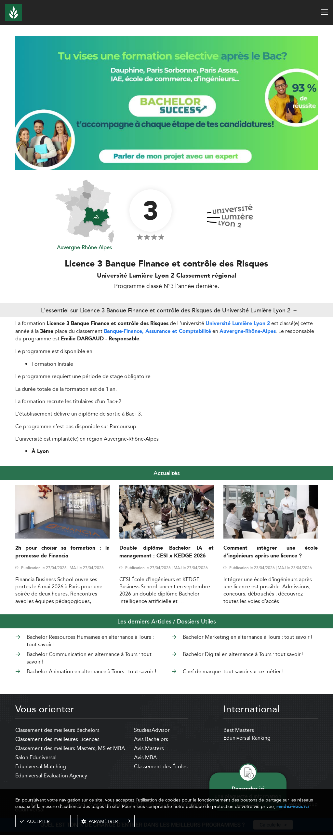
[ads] (166, 168)
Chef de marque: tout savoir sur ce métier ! (233, 671)
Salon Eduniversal (36, 757)
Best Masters (238, 730)
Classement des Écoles (161, 766)
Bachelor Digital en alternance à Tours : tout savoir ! (243, 654)
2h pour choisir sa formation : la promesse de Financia (62, 552)
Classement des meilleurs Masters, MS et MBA (70, 748)
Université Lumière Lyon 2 (238, 324)
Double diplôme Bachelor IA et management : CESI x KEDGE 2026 (166, 552)
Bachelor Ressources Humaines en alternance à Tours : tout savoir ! (90, 640)
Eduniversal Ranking (247, 738)
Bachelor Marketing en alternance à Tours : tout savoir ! (247, 637)
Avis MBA (145, 757)
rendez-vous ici (292, 806)
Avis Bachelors (151, 739)
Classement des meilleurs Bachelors (57, 730)
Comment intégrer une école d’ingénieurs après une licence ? (270, 552)
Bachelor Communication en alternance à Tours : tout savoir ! (89, 657)
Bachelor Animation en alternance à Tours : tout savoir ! (91, 671)
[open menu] (324, 12)
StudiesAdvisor (152, 730)
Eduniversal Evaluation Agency (51, 776)
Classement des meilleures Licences (57, 739)
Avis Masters (149, 748)
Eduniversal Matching (40, 766)
